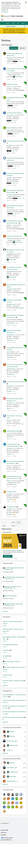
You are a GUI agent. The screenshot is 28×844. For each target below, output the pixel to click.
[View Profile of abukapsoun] (11, 494)
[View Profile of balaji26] (10, 57)
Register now (4, 11)
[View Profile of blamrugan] (10, 436)
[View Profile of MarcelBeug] (9, 514)
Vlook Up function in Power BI (12, 661)
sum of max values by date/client (16, 381)
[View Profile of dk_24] (9, 86)
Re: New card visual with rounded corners (13, 717)
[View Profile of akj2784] (10, 177)
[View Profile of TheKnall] (10, 194)
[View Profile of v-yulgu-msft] (21, 61)
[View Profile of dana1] (9, 210)
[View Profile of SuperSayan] (11, 386)
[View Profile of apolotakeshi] (11, 271)
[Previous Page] (2, 522)
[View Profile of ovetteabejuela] (11, 352)
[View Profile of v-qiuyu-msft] (14, 150)
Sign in (13, 23)
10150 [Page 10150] (13, 526)
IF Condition (6, 656)
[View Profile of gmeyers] (10, 480)
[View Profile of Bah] (9, 130)
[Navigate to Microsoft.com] (5, 16)
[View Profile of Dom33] (9, 102)
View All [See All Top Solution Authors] (5, 753)
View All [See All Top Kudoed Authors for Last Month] (5, 784)
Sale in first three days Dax (15, 113)
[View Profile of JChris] (9, 465)
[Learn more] (7, 556)
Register (7, 23)
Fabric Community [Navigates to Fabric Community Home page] (17, 16)
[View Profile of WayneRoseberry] (12, 369)
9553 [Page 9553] (13, 522)
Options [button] (22, 48)
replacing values (12, 506)
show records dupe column (14, 128)
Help (18, 23)
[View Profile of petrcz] (9, 162)
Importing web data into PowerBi (16, 141)
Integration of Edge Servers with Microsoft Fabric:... (12, 587)
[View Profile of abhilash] (10, 238)
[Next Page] (17, 526)
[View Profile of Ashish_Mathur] (18, 76)
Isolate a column (12, 491)
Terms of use (3, 832)
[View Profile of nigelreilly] (10, 145)
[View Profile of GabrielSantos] (11, 323)
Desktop (5, 625)
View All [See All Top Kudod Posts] (5, 722)
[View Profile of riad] (9, 433)
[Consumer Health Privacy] (14, 839)
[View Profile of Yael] (9, 420)
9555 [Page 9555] (4, 526)
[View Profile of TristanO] (10, 73)
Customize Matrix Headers (13, 431)
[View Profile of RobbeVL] (10, 509)
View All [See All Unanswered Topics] (5, 611)
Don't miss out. (21, 32)
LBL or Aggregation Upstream (10, 644)
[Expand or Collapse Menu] (2, 19)
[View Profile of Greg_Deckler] (10, 499)
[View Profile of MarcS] (9, 225)
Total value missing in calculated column (13, 680)
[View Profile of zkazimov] (9, 408)
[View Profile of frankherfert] (11, 403)
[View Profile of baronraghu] (10, 115)
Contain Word (6, 650)
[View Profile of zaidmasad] (10, 448)
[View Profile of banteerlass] (10, 304)
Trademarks (3, 834)
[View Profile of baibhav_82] (10, 289)
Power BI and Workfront (10, 596)
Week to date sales (13, 84)
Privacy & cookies (4, 830)
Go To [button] (23, 23)
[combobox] (16, 26)
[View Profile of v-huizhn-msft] (16, 166)
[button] (13, 48)
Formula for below (7, 675)
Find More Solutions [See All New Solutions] (5, 685)
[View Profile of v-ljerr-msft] (15, 105)
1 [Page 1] (5, 522)
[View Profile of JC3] (9, 319)
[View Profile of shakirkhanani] (11, 334)
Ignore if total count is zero (15, 236)
